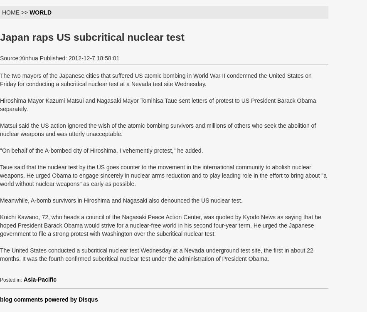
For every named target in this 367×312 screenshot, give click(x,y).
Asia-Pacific (40, 279)
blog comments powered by (49, 299)
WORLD (41, 12)
